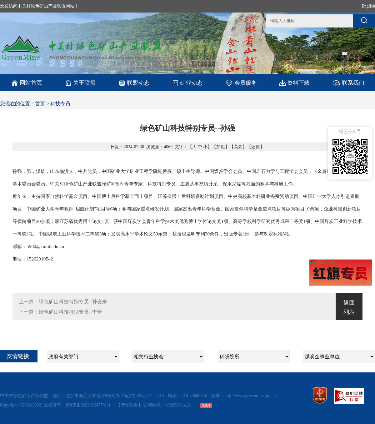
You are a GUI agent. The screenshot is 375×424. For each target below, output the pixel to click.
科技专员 (60, 103)
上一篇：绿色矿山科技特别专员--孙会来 (63, 301)
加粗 (220, 146)
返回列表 (349, 307)
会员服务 (241, 82)
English (368, 6)
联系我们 (348, 82)
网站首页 (26, 82)
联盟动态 (133, 82)
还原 (255, 146)
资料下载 (294, 82)
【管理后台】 (129, 405)
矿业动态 (187, 83)
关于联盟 (80, 82)
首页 (40, 103)
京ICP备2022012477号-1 (88, 405)
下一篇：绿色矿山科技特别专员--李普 (60, 312)
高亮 (238, 146)
